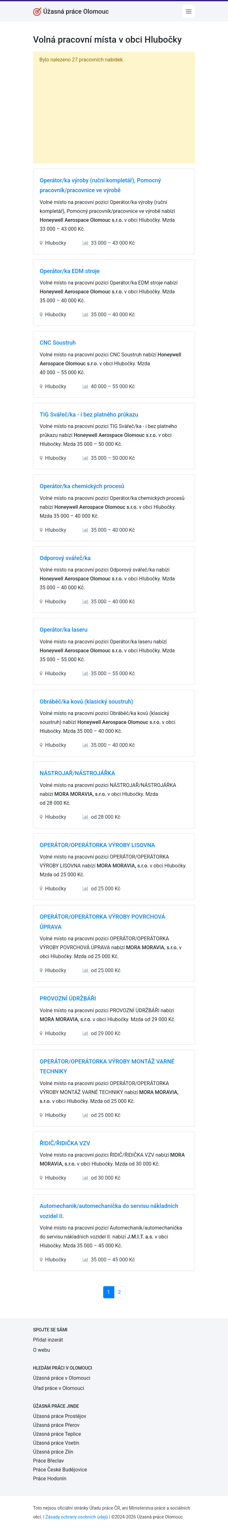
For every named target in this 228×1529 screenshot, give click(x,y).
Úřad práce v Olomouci (58, 1388)
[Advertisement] (114, 112)
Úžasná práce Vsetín (56, 1443)
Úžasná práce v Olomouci (61, 1378)
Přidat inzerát (48, 1340)
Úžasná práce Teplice (57, 1434)
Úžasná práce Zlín (53, 1452)
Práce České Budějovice (60, 1470)
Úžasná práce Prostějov (59, 1416)
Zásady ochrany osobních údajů (76, 1516)
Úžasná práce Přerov (56, 1425)
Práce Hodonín (49, 1479)
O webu (41, 1350)
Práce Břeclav (48, 1461)
